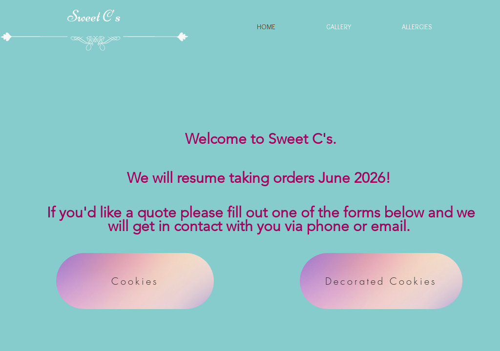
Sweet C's (94, 16)
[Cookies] (135, 281)
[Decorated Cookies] (381, 281)
